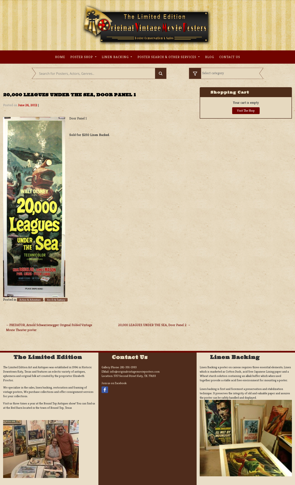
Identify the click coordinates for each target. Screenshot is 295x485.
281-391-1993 (128, 367)
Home (60, 57)
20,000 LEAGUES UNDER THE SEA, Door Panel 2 (152, 325)
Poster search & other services (167, 57)
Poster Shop (82, 57)
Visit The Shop (246, 110)
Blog (209, 57)
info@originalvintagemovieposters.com (135, 371)
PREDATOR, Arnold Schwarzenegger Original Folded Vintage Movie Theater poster (49, 327)
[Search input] (96, 73)
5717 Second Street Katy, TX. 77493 (135, 376)
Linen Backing (116, 57)
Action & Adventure (30, 299)
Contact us (229, 57)
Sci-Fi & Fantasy (56, 299)
